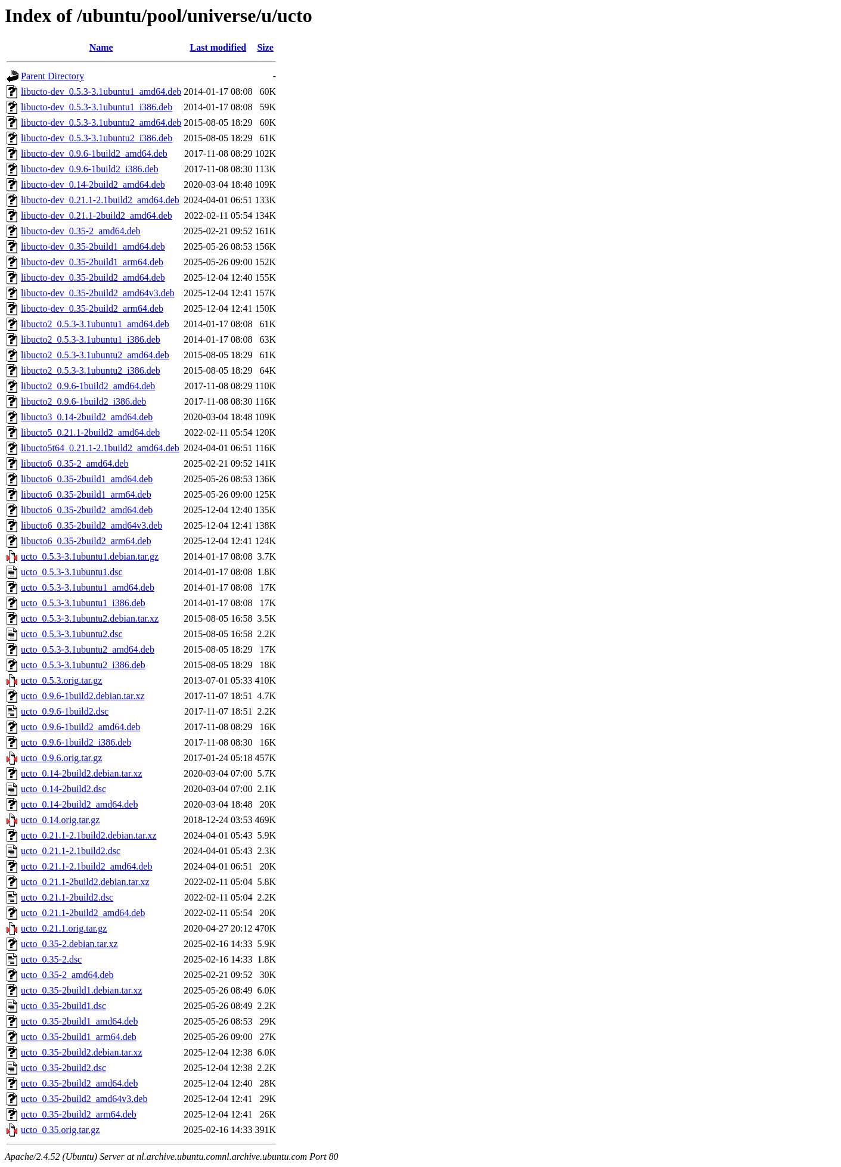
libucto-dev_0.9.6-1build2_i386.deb (90, 169)
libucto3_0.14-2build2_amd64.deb (87, 417)
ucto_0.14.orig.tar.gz (60, 820)
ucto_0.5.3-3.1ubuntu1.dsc (72, 572)
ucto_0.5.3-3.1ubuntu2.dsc (72, 634)
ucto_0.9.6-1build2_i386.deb (76, 742)
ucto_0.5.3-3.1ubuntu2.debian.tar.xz (90, 618)
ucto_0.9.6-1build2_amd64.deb (80, 727)
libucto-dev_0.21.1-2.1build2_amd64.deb (100, 200)
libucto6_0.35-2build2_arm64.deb (86, 541)
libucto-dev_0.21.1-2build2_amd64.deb (96, 215)
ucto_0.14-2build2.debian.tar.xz (81, 773)
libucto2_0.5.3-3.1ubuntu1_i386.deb (90, 339)
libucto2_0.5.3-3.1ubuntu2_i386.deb (90, 370)
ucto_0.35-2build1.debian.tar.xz (81, 990)
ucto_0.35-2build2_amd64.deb (79, 1083)
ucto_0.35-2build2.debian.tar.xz (81, 1052)
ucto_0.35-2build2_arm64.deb (78, 1114)
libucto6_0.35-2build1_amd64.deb (87, 479)
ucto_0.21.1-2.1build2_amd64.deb (86, 866)
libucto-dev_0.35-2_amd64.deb (81, 231)
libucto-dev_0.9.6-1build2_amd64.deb (94, 153)
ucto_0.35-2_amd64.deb (67, 975)
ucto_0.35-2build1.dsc (63, 1006)
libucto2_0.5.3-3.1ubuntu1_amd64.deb (95, 324)
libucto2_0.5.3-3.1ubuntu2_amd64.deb (95, 355)
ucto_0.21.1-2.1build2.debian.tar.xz (89, 835)
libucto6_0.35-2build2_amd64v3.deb (91, 525)
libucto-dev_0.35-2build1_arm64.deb (92, 262)
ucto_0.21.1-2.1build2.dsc (70, 851)
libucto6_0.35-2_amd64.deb (74, 463)
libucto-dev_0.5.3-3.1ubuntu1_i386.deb (96, 107)
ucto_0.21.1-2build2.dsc (67, 897)
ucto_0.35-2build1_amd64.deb (79, 1021)
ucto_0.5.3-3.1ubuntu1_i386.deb (83, 603)
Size (265, 47)
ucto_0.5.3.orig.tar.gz (61, 680)
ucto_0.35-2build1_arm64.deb (78, 1037)
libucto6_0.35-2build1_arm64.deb (86, 494)
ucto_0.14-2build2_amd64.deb (79, 804)
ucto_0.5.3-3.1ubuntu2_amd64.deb (87, 649)
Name (101, 47)
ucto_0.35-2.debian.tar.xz (69, 944)
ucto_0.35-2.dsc (51, 959)
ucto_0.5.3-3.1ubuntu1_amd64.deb (87, 587)
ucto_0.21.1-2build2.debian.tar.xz (85, 882)
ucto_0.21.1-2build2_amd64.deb (83, 913)
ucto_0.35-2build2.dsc (63, 1068)
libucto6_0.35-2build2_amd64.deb (87, 510)
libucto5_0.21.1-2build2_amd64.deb (90, 432)
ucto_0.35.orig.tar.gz (60, 1130)
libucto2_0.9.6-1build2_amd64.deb (88, 386)
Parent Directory (52, 76)
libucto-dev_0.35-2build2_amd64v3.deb (98, 293)
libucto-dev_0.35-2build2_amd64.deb (93, 277)
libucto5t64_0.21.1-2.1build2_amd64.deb (100, 448)
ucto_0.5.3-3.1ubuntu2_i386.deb (83, 665)
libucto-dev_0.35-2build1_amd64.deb (93, 246)
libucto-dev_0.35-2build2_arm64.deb (92, 308)
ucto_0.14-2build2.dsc (63, 789)
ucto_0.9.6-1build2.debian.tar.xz (83, 696)
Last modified (218, 47)
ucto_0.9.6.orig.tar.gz (61, 758)
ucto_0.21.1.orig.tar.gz (64, 928)
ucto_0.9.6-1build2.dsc (64, 711)
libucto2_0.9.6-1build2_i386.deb (83, 401)
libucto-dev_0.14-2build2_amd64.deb (93, 184)
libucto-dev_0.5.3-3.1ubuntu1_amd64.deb (101, 91)
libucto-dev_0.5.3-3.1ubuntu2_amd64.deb (101, 122)
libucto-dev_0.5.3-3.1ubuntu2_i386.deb (96, 138)
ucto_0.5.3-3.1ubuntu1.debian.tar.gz (90, 556)
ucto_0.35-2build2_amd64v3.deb (84, 1099)
